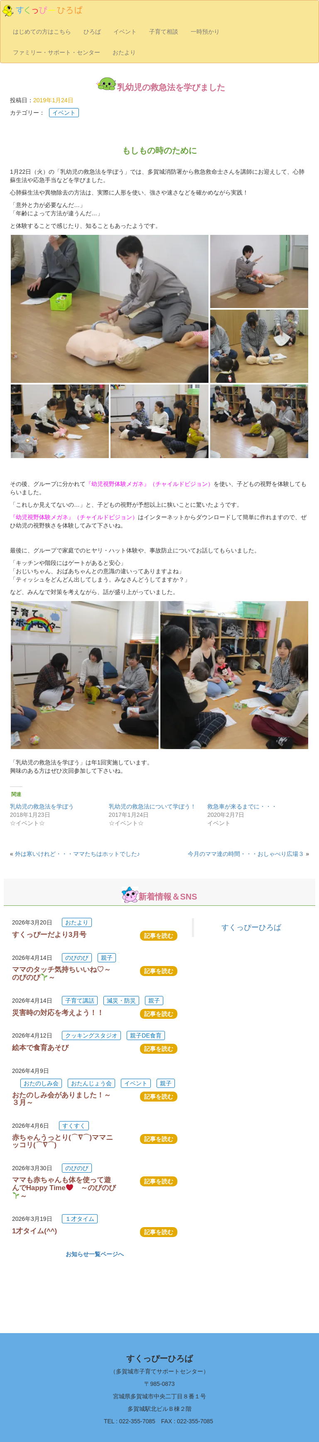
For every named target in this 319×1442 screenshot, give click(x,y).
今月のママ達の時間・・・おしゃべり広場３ (246, 853)
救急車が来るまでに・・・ (242, 806)
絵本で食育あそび (40, 1048)
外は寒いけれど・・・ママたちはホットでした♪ (77, 853)
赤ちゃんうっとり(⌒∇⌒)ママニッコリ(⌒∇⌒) (62, 1141)
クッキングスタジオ (91, 1035)
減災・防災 (121, 1000)
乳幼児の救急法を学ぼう (42, 806)
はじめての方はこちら (42, 31)
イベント (125, 31)
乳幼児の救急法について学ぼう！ (152, 806)
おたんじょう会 (91, 1083)
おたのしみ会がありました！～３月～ (61, 1099)
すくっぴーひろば (251, 927)
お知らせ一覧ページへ (95, 1254)
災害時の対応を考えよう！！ (58, 1013)
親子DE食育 (145, 1035)
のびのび (76, 957)
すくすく (74, 1125)
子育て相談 (163, 31)
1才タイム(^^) (34, 1231)
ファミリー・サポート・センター (56, 52)
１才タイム (79, 1218)
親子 (107, 957)
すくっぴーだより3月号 (49, 935)
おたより (124, 52)
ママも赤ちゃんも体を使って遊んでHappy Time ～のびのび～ (64, 1188)
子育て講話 (79, 1000)
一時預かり (205, 31)
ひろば (92, 31)
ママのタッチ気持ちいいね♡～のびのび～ (61, 974)
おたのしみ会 (41, 1083)
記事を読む (158, 935)
